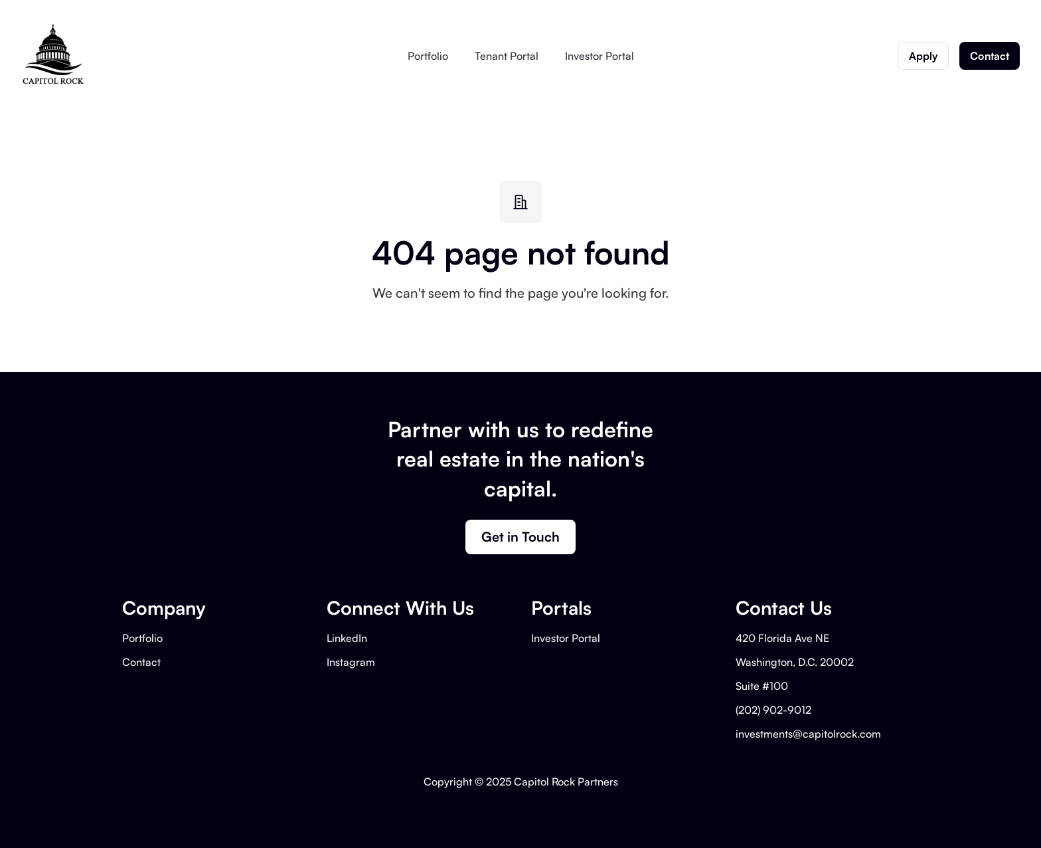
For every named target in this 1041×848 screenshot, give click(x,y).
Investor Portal (599, 55)
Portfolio (428, 55)
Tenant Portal (506, 55)
